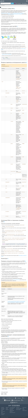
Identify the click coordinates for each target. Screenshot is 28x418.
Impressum (2, 414)
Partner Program (18, 409)
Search (12, 3)
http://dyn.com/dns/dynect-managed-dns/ (18, 13)
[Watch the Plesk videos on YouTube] (17, 405)
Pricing (7, 408)
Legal (2, 412)
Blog (23, 408)
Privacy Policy (3, 413)
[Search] (5, 3)
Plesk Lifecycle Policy (12, 412)
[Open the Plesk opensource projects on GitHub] (19, 405)
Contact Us (11, 411)
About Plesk (2, 408)
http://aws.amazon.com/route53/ (5, 13)
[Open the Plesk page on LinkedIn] (16, 405)
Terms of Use (3, 411)
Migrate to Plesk (12, 410)
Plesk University (25, 410)
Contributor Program (19, 408)
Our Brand (2, 409)
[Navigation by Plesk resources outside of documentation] (27, 1)
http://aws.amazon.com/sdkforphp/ (6, 54)
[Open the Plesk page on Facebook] (12, 405)
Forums (24, 409)
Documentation (12, 408)
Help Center (11, 409)
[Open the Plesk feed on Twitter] (14, 405)
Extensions (7, 409)
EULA (2, 410)
